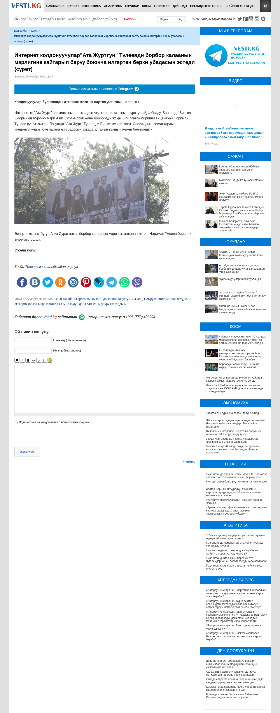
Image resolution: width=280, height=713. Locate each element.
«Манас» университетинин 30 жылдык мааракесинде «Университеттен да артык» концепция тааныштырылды (242, 339)
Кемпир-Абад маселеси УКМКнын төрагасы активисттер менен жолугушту (239, 169)
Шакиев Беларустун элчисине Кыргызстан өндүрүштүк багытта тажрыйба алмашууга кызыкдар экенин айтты (239, 226)
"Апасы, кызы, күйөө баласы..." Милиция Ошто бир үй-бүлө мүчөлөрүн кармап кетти (243, 295)
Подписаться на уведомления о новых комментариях (54, 422)
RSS (265, 6)
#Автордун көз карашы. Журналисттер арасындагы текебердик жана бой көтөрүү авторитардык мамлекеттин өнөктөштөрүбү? (233, 604)
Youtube (251, 18)
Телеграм (33, 267)
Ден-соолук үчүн (104, 19)
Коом (146, 6)
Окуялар (132, 6)
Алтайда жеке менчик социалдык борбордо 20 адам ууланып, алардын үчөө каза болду (242, 268)
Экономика (91, 6)
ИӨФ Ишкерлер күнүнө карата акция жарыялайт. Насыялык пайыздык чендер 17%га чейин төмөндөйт (236, 423)
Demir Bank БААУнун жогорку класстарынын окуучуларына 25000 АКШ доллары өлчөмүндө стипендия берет (234, 388)
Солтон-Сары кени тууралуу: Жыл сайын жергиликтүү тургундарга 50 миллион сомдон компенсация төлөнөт (233, 492)
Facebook (245, 18)
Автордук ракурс (53, 19)
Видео (33, 19)
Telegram (264, 18)
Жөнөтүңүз (27, 451)
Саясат (73, 6)
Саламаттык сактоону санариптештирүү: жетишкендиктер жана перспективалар (231, 673)
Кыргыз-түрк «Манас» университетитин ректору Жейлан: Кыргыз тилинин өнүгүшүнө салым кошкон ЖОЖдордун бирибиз (240, 355)
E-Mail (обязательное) (66, 350)
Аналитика (113, 6)
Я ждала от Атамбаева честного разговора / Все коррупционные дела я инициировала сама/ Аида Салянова (234, 133)
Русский (130, 19)
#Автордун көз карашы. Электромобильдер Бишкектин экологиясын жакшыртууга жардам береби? (234, 636)
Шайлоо (20, 19)
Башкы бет (55, 6)
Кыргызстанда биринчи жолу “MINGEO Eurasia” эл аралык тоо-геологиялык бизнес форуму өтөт (237, 476)
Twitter (239, 18)
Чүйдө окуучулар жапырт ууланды (240, 279)
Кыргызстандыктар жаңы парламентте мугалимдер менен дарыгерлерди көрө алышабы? (237, 560)
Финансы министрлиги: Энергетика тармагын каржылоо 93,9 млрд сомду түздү (233, 433)
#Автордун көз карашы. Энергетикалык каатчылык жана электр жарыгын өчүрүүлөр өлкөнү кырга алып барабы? (237, 593)
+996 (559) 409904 (140, 317)
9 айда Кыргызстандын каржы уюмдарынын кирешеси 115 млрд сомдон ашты (232, 440)
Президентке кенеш (206, 6)
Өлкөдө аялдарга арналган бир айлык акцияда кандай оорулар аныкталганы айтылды (234, 681)
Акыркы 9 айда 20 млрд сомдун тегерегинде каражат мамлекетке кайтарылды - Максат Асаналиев (233, 449)
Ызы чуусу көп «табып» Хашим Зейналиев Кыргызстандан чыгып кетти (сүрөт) (232, 696)
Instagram (258, 18)
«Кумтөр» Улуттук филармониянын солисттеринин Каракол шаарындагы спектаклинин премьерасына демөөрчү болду (234, 510)
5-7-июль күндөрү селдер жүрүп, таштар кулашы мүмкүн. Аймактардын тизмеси (236, 537)
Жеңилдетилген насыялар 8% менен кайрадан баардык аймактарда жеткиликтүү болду (234, 379)
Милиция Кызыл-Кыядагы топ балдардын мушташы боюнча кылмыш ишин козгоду (242, 309)
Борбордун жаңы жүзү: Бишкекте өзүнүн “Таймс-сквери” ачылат (239, 366)
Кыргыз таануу (79, 19)
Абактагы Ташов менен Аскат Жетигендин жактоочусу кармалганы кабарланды (241, 255)
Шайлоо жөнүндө (240, 6)
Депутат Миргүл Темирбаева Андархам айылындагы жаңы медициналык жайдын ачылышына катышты (231, 664)
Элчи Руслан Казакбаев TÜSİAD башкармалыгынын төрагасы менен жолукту (241, 197)
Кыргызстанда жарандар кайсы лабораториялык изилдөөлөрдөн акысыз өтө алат (236, 688)
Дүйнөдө (180, 6)
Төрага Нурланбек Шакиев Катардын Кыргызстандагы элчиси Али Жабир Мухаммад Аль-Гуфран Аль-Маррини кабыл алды (242, 212)
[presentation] (47, 436)
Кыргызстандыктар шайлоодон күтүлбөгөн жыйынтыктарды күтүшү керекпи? (232, 552)
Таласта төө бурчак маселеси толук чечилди (233, 413)
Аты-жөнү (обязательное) (69, 340)
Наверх (189, 461)
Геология (162, 6)
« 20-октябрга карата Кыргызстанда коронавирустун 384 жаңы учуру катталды (112, 299)
